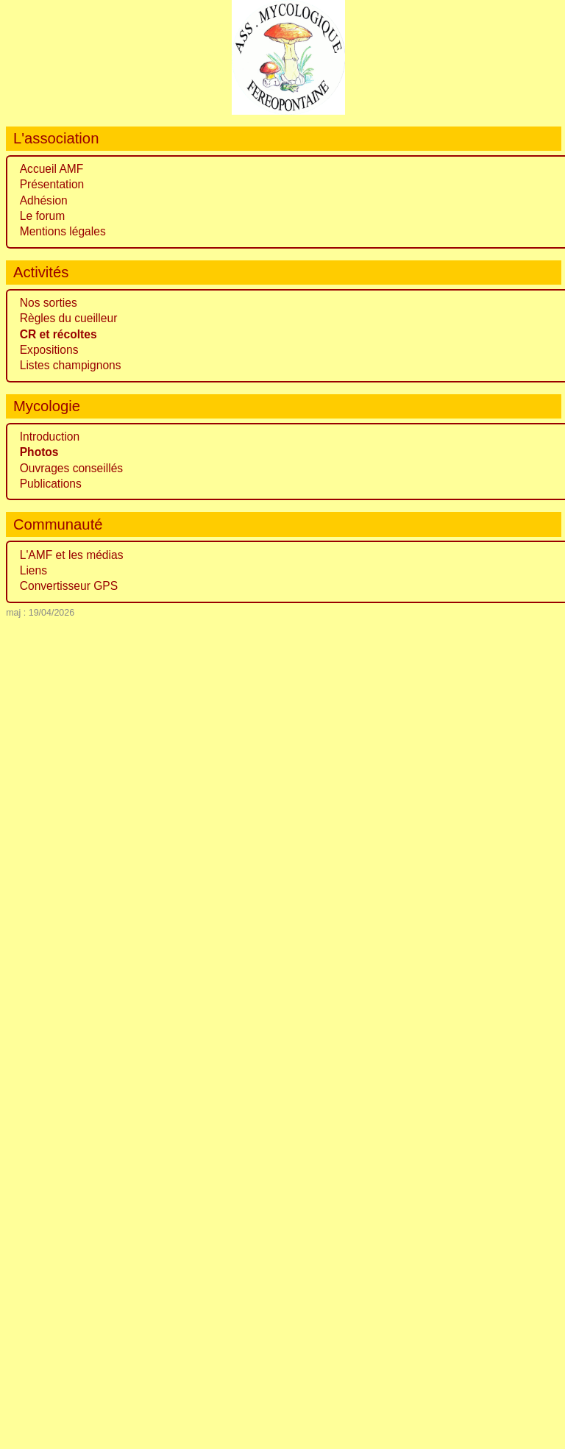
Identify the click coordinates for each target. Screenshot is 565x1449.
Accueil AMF (52, 169)
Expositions (49, 349)
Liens (33, 570)
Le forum (42, 216)
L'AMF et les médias (72, 555)
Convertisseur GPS (69, 586)
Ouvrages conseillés (71, 468)
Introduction (50, 436)
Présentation (52, 184)
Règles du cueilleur (69, 318)
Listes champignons (70, 365)
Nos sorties (48, 302)
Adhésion (44, 200)
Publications (51, 483)
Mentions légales (63, 231)
